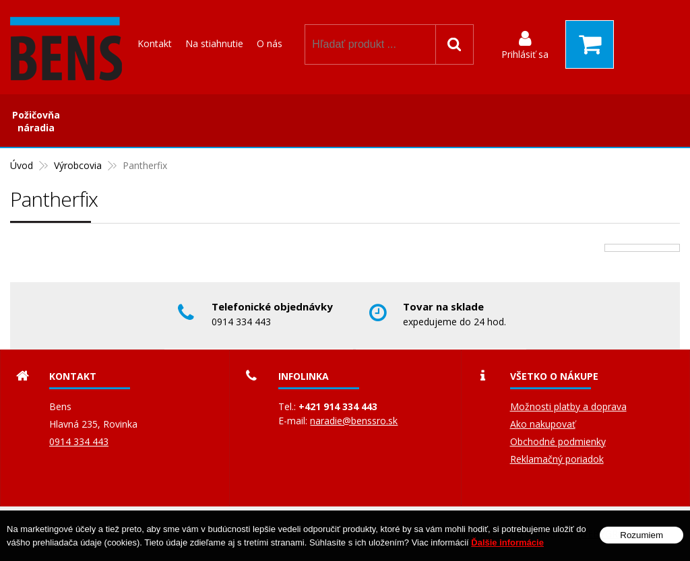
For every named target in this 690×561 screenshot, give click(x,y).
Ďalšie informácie (507, 543)
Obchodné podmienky (558, 441)
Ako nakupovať (542, 424)
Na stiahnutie (214, 43)
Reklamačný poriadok (557, 459)
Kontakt (154, 43)
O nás (269, 43)
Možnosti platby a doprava (568, 406)
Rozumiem (641, 536)
